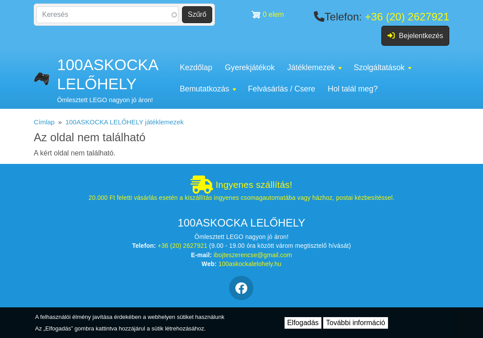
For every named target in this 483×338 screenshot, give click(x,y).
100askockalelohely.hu (249, 264)
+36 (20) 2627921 (407, 17)
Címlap (44, 122)
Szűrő (197, 14)
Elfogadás (303, 322)
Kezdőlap (196, 67)
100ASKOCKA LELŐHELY (107, 74)
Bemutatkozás (208, 88)
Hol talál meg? (352, 88)
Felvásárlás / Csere (282, 88)
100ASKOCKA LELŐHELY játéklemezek (124, 122)
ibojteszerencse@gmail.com (253, 255)
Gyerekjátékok (249, 67)
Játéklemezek (314, 67)
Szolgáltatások (383, 67)
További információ (355, 322)
